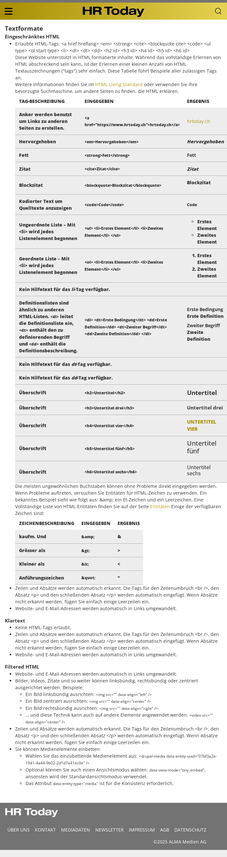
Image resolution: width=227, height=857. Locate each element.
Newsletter (109, 830)
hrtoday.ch (198, 121)
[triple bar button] (8, 11)
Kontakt (45, 830)
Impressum (142, 830)
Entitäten (160, 506)
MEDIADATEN (75, 830)
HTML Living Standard (119, 84)
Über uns (18, 830)
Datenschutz (190, 830)
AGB (164, 830)
